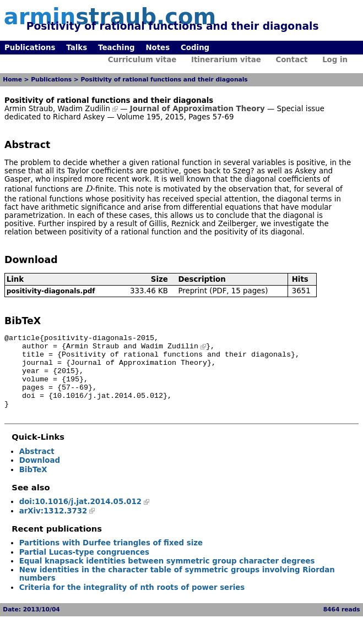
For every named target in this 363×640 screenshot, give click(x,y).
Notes (157, 47)
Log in (335, 60)
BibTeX (33, 484)
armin (110, 16)
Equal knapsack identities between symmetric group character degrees (167, 576)
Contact (291, 60)
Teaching (116, 47)
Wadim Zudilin (83, 109)
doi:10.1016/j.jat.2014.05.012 (80, 516)
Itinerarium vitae (226, 60)
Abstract (37, 466)
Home (12, 79)
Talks (76, 47)
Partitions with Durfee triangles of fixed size (111, 558)
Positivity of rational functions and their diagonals (163, 79)
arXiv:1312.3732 (53, 526)
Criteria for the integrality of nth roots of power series (132, 602)
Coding (195, 47)
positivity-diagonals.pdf (51, 291)
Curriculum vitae (142, 60)
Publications (29, 47)
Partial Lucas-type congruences (84, 567)
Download (39, 475)
